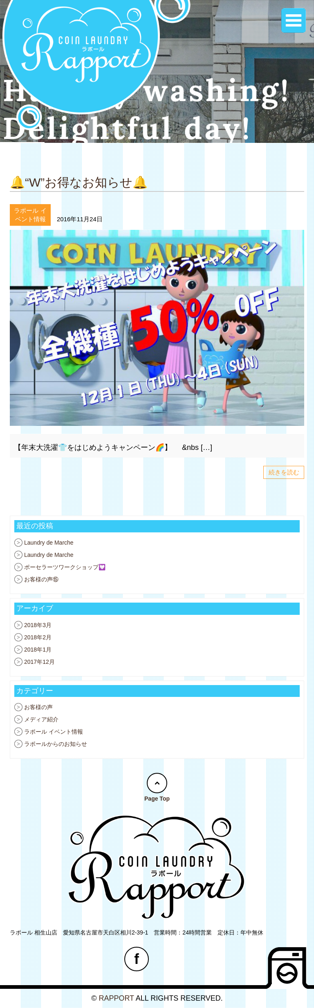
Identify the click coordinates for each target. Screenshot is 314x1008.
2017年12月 (39, 662)
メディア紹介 (41, 719)
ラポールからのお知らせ (55, 744)
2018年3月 (38, 625)
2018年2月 (38, 637)
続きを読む (284, 472)
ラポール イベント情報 (53, 731)
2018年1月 (38, 649)
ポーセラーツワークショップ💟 (64, 567)
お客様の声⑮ (41, 579)
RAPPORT (116, 998)
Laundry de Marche (49, 542)
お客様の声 (38, 707)
